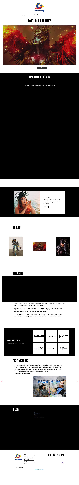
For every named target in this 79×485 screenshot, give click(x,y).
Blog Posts (26, 459)
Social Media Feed (28, 458)
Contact (26, 463)
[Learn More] (46, 207)
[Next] (77, 382)
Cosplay (26, 456)
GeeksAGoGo (46, 365)
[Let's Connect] (42, 68)
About (25, 461)
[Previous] (1, 382)
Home (25, 454)
